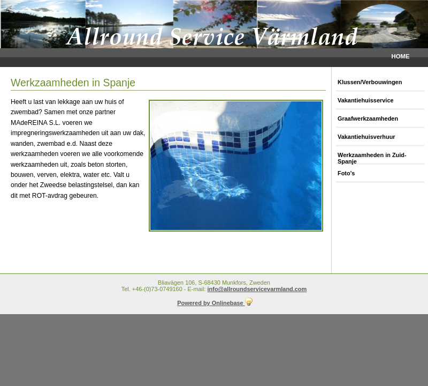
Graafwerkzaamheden (368, 118)
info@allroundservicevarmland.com (257, 289)
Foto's (346, 173)
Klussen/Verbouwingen (370, 82)
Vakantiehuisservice (366, 100)
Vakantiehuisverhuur (366, 136)
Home (400, 56)
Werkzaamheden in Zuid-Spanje (372, 158)
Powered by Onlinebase (214, 303)
